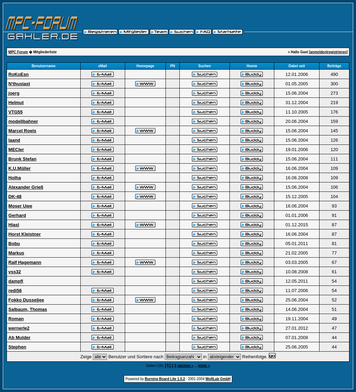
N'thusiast (19, 83)
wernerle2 (19, 328)
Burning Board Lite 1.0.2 (165, 379)
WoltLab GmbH (217, 379)
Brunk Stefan (22, 159)
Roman (16, 318)
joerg (13, 93)
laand (14, 140)
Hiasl (13, 224)
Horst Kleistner (24, 234)
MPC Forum (18, 52)
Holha (14, 177)
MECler (16, 149)
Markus (16, 253)
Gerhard (17, 215)
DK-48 (15, 196)
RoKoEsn (18, 74)
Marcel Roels (22, 130)
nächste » (185, 366)
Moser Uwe (20, 206)
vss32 (14, 271)
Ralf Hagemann (24, 262)
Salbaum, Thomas (27, 309)
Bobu (14, 243)
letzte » (204, 366)
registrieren (337, 52)
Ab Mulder (19, 337)
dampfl (15, 281)
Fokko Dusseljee (26, 300)
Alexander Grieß (25, 187)
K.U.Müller (19, 168)
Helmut (16, 102)
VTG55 (15, 112)
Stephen (17, 347)
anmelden (318, 52)
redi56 (15, 290)
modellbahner (23, 121)
